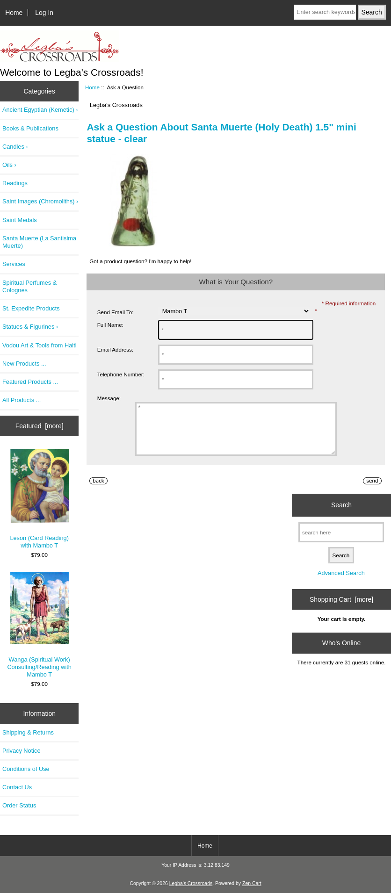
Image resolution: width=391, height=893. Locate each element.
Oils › (9, 164)
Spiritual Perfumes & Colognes (29, 286)
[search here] (341, 542)
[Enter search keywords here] (325, 12)
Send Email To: (115, 312)
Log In (44, 12)
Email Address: (115, 349)
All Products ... (21, 399)
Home (13, 12)
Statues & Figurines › (30, 326)
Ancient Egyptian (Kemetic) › (40, 109)
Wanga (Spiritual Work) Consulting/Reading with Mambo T (39, 625)
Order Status (19, 805)
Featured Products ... (30, 381)
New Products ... (24, 363)
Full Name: (110, 325)
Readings (15, 183)
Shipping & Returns (28, 732)
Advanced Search (341, 582)
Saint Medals (19, 219)
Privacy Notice (21, 750)
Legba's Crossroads (191, 883)
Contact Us (17, 787)
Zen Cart (251, 883)
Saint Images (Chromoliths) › (40, 201)
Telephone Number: (121, 374)
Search (341, 515)
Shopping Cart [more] (341, 609)
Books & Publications (30, 128)
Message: (109, 398)
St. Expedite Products (31, 308)
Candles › (15, 146)
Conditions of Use (26, 768)
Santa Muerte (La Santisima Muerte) (39, 242)
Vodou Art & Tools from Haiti (39, 345)
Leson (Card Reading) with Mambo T (39, 499)
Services (13, 263)
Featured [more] (39, 426)
